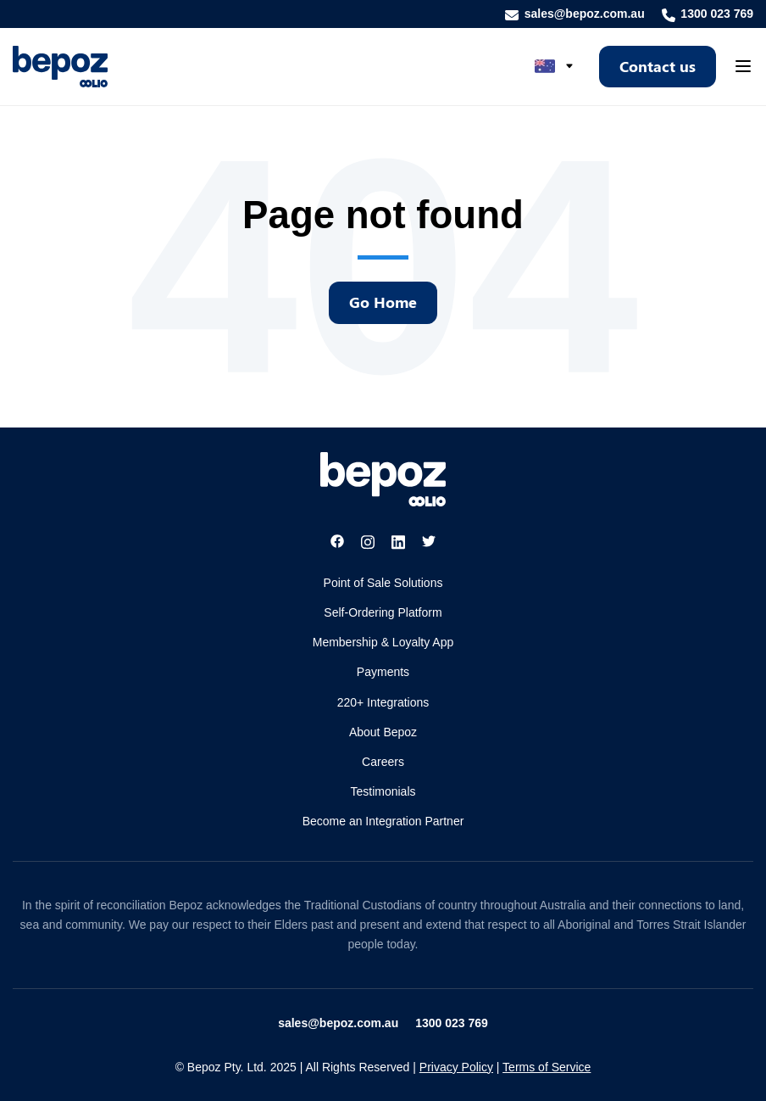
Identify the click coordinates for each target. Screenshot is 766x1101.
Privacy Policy (456, 1067)
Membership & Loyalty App (383, 642)
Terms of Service (546, 1067)
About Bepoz (383, 732)
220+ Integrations (383, 702)
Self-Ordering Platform (382, 612)
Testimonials (382, 791)
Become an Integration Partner (383, 821)
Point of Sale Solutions (383, 583)
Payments (383, 672)
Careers (383, 761)
